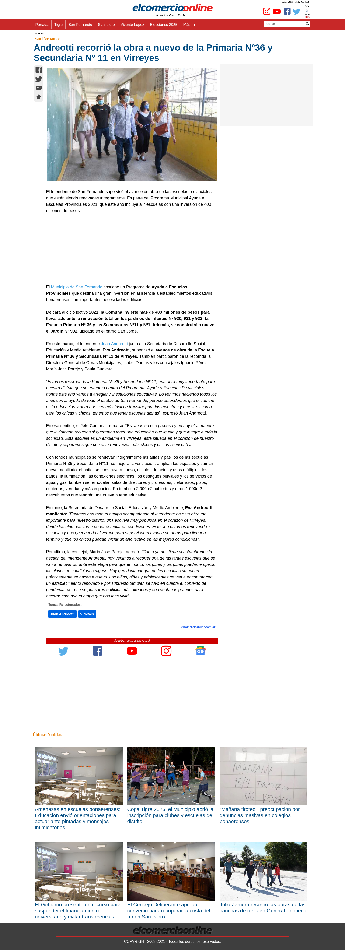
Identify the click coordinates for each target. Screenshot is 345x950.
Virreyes (87, 614)
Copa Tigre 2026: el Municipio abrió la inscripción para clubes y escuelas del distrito (170, 815)
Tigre (58, 25)
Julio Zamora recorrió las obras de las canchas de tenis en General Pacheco (263, 908)
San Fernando (80, 25)
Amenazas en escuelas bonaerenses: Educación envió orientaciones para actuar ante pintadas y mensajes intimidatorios (78, 818)
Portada (42, 25)
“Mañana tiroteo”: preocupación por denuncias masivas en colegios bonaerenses (260, 815)
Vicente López (132, 25)
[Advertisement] (129, 249)
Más (189, 25)
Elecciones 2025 (163, 25)
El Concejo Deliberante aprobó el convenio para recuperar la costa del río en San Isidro (168, 911)
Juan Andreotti (115, 343)
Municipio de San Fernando (77, 287)
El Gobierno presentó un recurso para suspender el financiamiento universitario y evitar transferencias (78, 911)
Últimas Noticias (47, 734)
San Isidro (106, 25)
